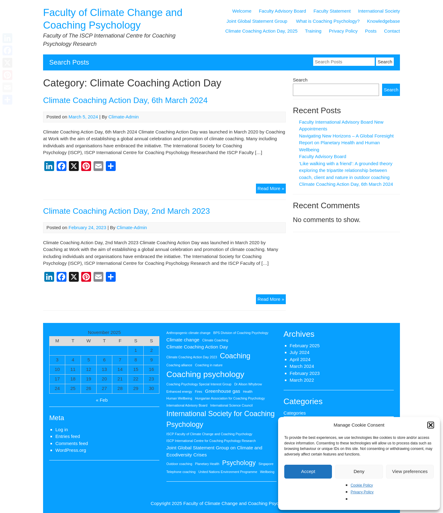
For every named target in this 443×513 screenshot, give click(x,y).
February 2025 (305, 345)
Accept (308, 471)
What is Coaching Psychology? (328, 21)
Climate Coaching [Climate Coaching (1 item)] (215, 340)
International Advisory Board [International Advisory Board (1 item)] (186, 405)
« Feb (102, 400)
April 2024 (300, 359)
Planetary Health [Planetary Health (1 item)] (207, 464)
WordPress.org (70, 450)
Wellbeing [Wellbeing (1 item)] (267, 472)
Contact (392, 31)
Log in (61, 429)
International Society (379, 11)
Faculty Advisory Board (282, 11)
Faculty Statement (332, 11)
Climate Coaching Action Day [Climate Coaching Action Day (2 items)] (197, 346)
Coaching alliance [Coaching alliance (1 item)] (179, 365)
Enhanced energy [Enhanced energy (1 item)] (179, 391)
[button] (431, 425)
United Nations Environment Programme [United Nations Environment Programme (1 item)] (227, 472)
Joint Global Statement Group (257, 21)
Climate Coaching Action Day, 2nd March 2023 (126, 211)
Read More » (271, 189)
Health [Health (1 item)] (248, 391)
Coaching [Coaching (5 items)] (235, 356)
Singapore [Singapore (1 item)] (265, 464)
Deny (358, 471)
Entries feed (67, 436)
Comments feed (71, 443)
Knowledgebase (383, 21)
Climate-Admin (124, 116)
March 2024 (302, 366)
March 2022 (302, 380)
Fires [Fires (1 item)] (198, 391)
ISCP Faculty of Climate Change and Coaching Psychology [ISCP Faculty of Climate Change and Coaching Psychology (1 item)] (209, 434)
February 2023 (305, 373)
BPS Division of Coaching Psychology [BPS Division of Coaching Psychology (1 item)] (240, 333)
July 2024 (299, 352)
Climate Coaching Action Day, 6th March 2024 (125, 100)
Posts (371, 31)
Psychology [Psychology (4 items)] (239, 463)
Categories (295, 413)
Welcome (241, 11)
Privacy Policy (362, 492)
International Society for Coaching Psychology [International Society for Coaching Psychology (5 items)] (220, 419)
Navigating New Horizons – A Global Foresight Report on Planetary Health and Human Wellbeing (346, 142)
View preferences (410, 471)
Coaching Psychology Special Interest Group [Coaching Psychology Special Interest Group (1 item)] (198, 384)
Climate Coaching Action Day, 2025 (261, 31)
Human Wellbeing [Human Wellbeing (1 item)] (179, 398)
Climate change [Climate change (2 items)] (182, 339)
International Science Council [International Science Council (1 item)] (231, 405)
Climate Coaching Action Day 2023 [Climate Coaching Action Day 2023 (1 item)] (191, 357)
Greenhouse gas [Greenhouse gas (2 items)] (222, 391)
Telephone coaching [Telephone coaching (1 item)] (181, 472)
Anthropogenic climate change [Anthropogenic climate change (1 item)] (188, 333)
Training (313, 31)
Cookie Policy (362, 485)
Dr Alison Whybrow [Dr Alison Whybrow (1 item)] (248, 384)
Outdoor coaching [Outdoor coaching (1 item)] (179, 464)
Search (300, 79)
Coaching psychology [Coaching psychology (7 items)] (205, 374)
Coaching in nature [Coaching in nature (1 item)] (208, 365)
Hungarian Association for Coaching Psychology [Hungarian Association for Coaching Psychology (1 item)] (230, 398)
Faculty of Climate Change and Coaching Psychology (237, 503)
